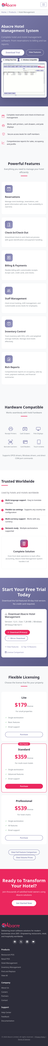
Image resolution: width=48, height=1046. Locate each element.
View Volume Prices (24, 857)
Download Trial (13, 52)
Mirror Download (16, 638)
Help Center (6, 1012)
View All (4, 975)
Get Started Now (24, 903)
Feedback (5, 1016)
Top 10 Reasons (28, 647)
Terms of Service (24, 1039)
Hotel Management (9, 963)
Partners (4, 996)
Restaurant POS (7, 955)
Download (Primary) (17, 632)
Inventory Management (11, 967)
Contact (4, 1000)
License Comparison (14, 652)
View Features (35, 52)
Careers (4, 992)
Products (12, 12)
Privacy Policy (40, 1037)
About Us (5, 988)
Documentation (7, 1021)
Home (3, 12)
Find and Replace (8, 971)
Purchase (24, 734)
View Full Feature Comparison (24, 852)
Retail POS (5, 959)
